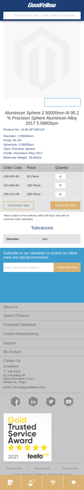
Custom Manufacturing (21, 334)
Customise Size (18, 205)
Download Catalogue (19, 325)
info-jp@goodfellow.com (29, 387)
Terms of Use (42, 468)
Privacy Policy (14, 468)
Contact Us (12, 361)
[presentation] (37, 281)
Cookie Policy (70, 468)
